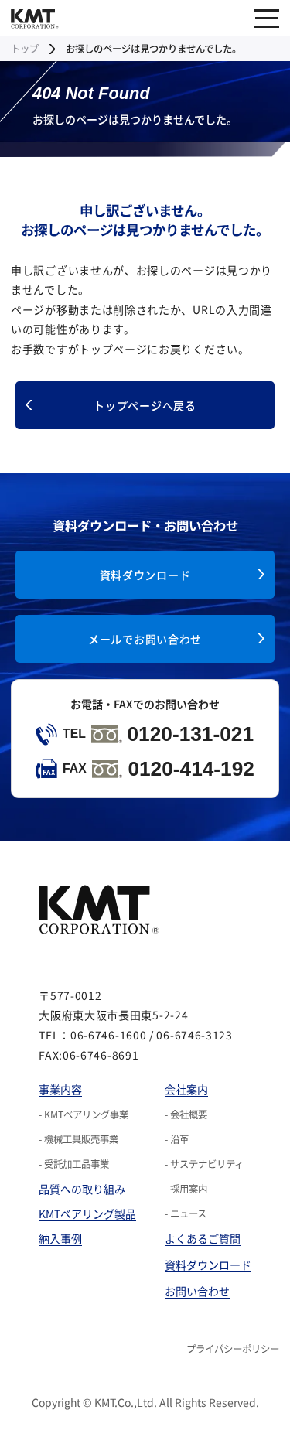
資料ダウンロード (145, 574)
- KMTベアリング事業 (83, 1114)
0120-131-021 (145, 734)
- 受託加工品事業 (74, 1164)
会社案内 (186, 1089)
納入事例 (60, 1238)
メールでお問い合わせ (145, 639)
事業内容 (60, 1089)
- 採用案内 (186, 1189)
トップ (25, 49)
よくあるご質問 (203, 1238)
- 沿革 (177, 1139)
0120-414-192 (145, 768)
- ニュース (185, 1213)
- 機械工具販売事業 (78, 1139)
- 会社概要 (186, 1114)
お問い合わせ (197, 1291)
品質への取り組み (82, 1188)
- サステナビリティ (204, 1164)
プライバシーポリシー (232, 1349)
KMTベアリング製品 (87, 1213)
